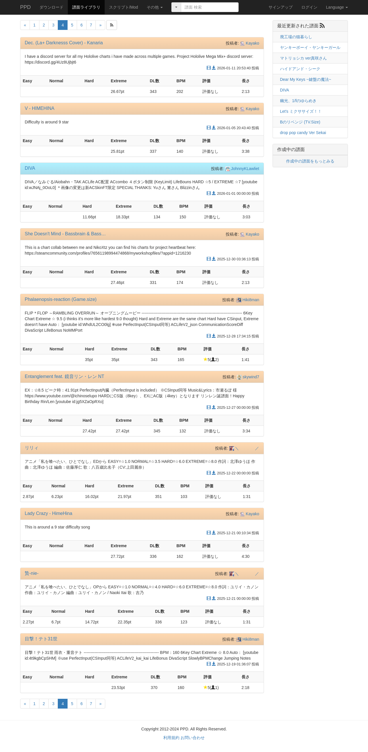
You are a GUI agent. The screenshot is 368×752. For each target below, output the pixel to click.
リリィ (32, 447)
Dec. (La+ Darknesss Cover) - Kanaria (64, 42)
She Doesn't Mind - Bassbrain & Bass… (65, 233)
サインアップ (281, 7)
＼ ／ (244, 448)
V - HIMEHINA (39, 108)
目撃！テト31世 (41, 638)
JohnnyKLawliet (242, 168)
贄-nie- (32, 573)
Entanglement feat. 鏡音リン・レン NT (64, 376)
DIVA (30, 168)
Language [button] (337, 7)
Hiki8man (248, 299)
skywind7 (248, 377)
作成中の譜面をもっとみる (310, 161)
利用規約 (171, 737)
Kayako (249, 43)
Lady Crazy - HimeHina (48, 513)
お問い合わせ (193, 737)
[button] (154, 7)
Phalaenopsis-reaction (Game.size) (61, 299)
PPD (25, 7)
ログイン (309, 7)
